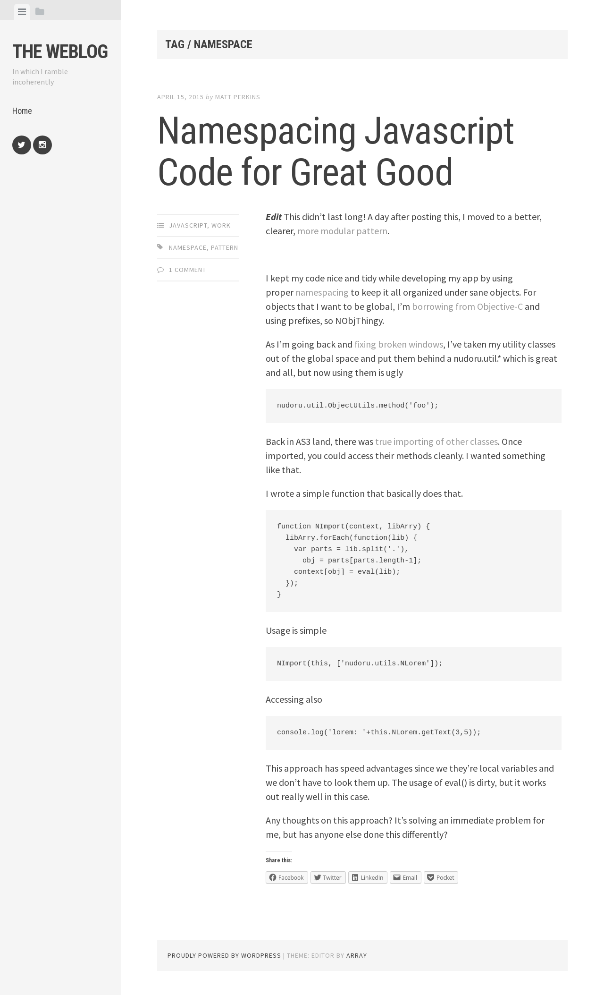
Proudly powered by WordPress (224, 955)
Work (221, 225)
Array (356, 955)
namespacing (322, 292)
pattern (224, 247)
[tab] (22, 12)
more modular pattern (342, 231)
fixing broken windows (398, 344)
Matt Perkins (237, 97)
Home (22, 111)
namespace (188, 247)
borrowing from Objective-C (467, 306)
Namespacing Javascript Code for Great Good (335, 152)
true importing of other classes (436, 441)
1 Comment (187, 269)
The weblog (60, 52)
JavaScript (188, 225)
